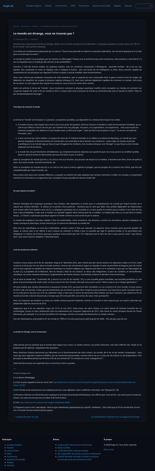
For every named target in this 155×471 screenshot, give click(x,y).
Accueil (16, 26)
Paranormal (84, 6)
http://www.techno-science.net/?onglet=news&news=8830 (45, 402)
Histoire (48, 6)
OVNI (73, 6)
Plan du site (109, 449)
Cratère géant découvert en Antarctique (75, 445)
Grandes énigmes (33, 6)
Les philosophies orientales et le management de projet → (116, 417)
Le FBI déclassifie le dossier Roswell (73, 450)
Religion (117, 6)
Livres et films (61, 6)
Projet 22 (8, 5)
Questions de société (101, 6)
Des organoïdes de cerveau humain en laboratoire (79, 453)
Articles (35, 26)
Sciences (128, 6)
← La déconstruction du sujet (25, 417)
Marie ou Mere (64, 447)
